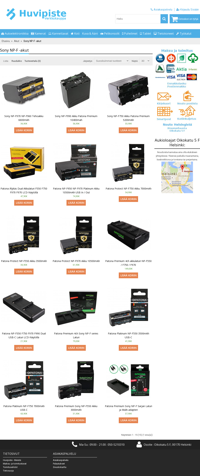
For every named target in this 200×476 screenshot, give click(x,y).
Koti (75, 33)
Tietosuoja (8, 470)
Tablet (145, 33)
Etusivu (6, 41)
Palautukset (59, 463)
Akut (16, 41)
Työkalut (183, 33)
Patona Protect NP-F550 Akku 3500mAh (24, 261)
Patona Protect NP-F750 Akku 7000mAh (128, 188)
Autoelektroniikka (14, 33)
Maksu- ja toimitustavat (14, 463)
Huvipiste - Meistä (12, 460)
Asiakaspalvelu (161, 9)
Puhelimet (129, 33)
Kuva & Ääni (90, 33)
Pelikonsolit (109, 33)
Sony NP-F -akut (32, 41)
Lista (5, 61)
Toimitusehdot (10, 467)
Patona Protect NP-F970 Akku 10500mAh (76, 261)
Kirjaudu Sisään (187, 9)
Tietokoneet (164, 33)
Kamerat (38, 33)
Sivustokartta (59, 467)
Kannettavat (58, 33)
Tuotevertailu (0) (33, 61)
